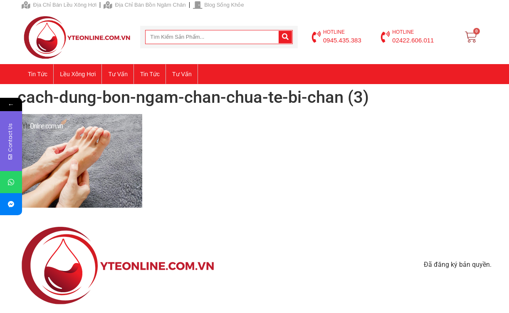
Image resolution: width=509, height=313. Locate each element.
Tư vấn (118, 74)
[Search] (285, 37)
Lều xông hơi (78, 74)
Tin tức (37, 74)
